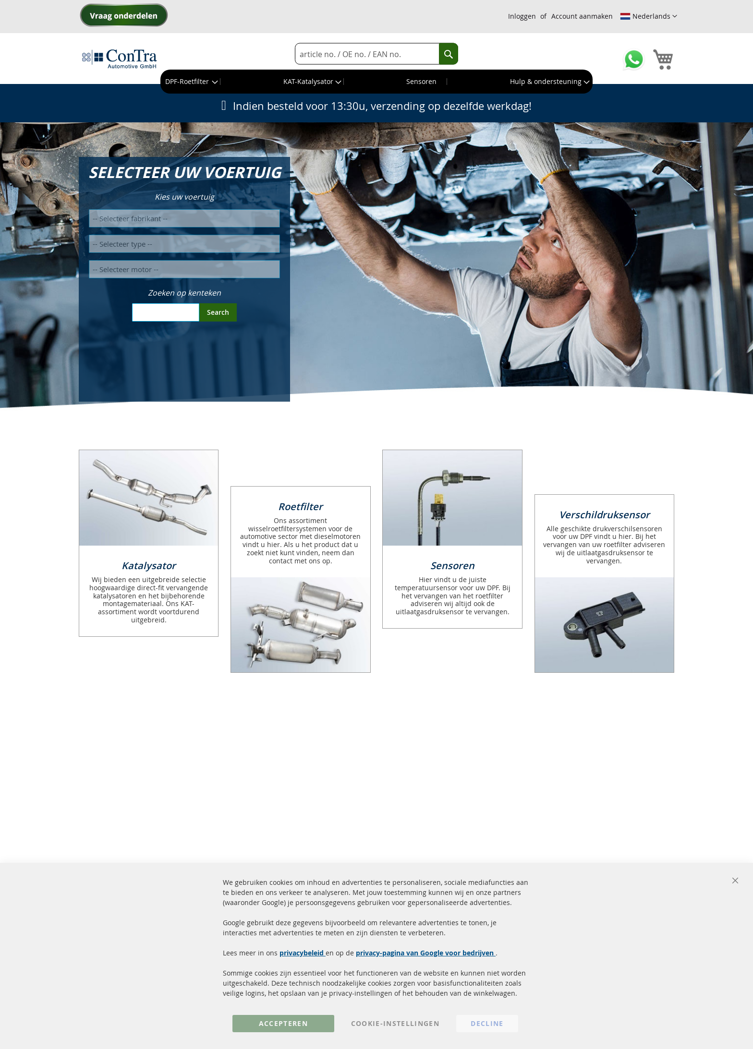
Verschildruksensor (604, 514)
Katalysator (148, 565)
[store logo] (119, 58)
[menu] (376, 82)
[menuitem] (190, 82)
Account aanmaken (582, 16)
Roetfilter (300, 506)
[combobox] (376, 54)
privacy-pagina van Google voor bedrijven (426, 952)
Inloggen (522, 16)
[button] (648, 16)
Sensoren (452, 565)
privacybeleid (302, 952)
